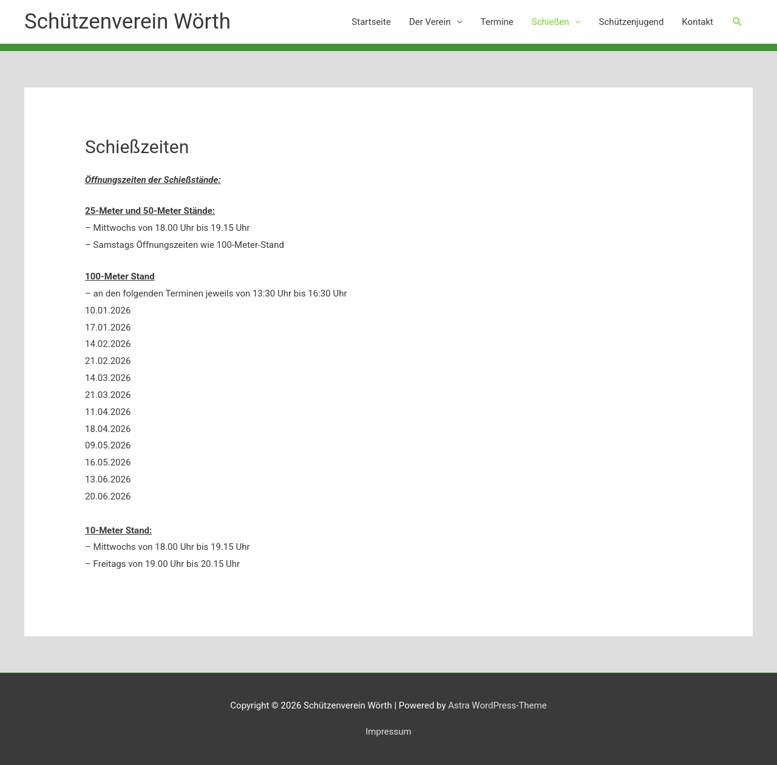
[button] (737, 22)
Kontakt (697, 21)
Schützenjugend (631, 21)
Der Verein (430, 21)
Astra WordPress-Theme (497, 705)
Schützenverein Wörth (127, 21)
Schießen (550, 21)
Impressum (388, 731)
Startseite (371, 21)
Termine (497, 21)
